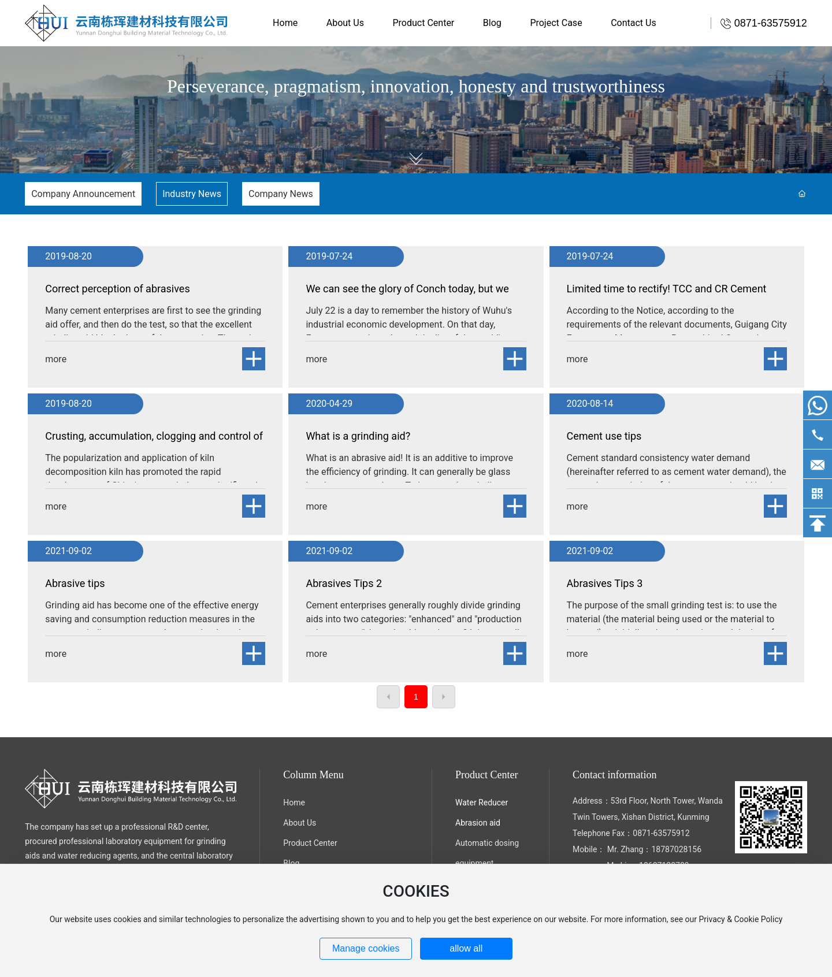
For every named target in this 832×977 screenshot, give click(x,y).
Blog (291, 863)
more (55, 359)
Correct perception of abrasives (117, 289)
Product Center (310, 843)
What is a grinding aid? (358, 436)
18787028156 (676, 849)
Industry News (191, 193)
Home (294, 802)
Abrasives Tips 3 (605, 583)
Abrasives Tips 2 (344, 583)
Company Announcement (83, 193)
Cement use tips (604, 436)
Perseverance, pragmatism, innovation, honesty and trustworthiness (416, 86)
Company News (280, 193)
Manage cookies (366, 948)
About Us (299, 822)
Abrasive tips (75, 583)
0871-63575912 (661, 833)
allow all (466, 948)
